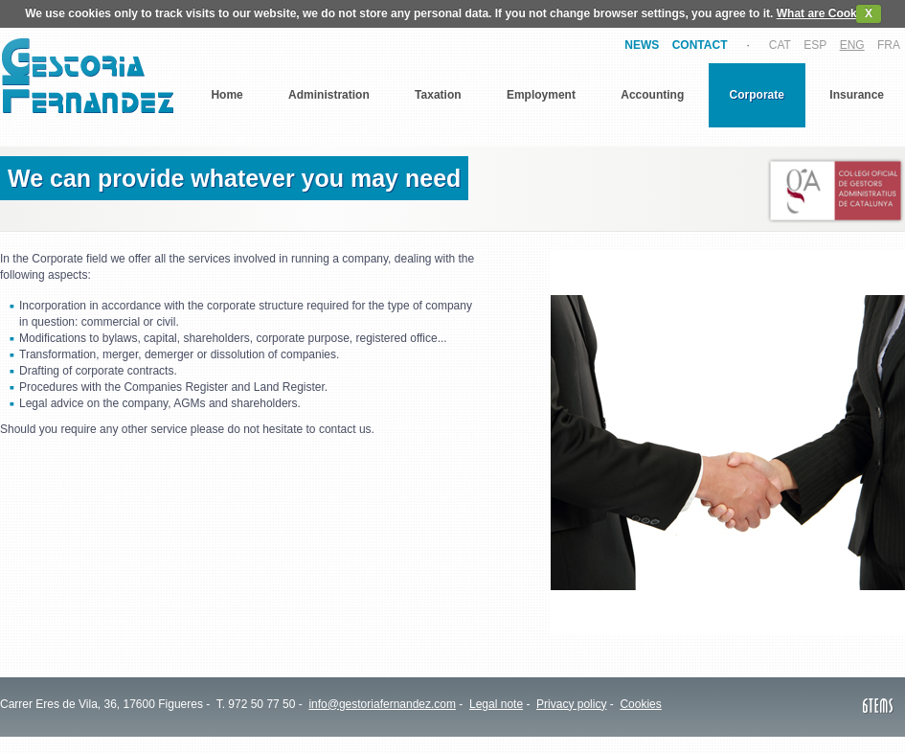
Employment (541, 95)
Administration (329, 95)
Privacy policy (571, 704)
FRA (888, 45)
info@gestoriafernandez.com (382, 704)
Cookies (640, 704)
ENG (852, 45)
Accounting (652, 95)
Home (226, 95)
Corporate (757, 95)
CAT (780, 45)
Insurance (856, 95)
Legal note (496, 704)
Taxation (438, 95)
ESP (814, 45)
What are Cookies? (828, 13)
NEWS (641, 45)
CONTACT (700, 45)
